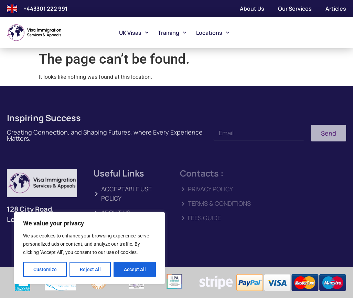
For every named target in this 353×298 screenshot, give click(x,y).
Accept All (135, 269)
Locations (212, 32)
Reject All (90, 269)
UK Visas (134, 32)
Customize (45, 269)
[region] (89, 248)
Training (172, 32)
